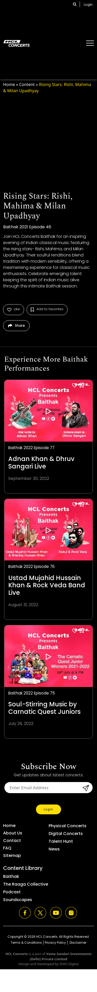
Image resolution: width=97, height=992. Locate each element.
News (54, 849)
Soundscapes (17, 900)
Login (88, 4)
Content (27, 84)
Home (9, 84)
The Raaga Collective (25, 884)
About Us (12, 833)
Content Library (23, 868)
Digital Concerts (66, 834)
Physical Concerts (67, 826)
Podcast (12, 892)
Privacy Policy (55, 942)
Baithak (11, 876)
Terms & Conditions (26, 942)
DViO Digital (69, 964)
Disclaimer (77, 942)
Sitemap (12, 855)
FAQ (7, 848)
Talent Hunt (61, 841)
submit (85, 788)
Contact (12, 840)
